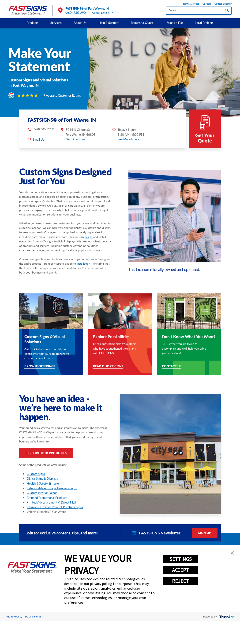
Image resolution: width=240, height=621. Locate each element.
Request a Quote (142, 23)
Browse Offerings (39, 366)
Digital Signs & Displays (42, 478)
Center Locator (223, 3)
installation (83, 264)
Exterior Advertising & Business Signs (52, 488)
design (89, 237)
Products (32, 23)
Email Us (38, 139)
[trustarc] (226, 616)
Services (56, 23)
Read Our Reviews (108, 366)
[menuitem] (33, 23)
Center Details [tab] (102, 13)
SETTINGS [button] (180, 559)
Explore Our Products (46, 453)
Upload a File (174, 23)
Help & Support (108, 23)
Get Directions (75, 139)
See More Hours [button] (128, 139)
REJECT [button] (180, 581)
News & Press (191, 3)
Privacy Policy (14, 616)
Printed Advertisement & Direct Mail (51, 502)
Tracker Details (34, 616)
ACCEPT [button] (180, 570)
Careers (206, 3)
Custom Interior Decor (42, 493)
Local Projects (204, 23)
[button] (232, 553)
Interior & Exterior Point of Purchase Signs (55, 507)
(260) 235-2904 (76, 13)
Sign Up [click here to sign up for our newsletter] (204, 533)
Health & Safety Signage (43, 483)
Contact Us (171, 366)
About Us (80, 23)
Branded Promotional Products (47, 498)
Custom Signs (36, 474)
